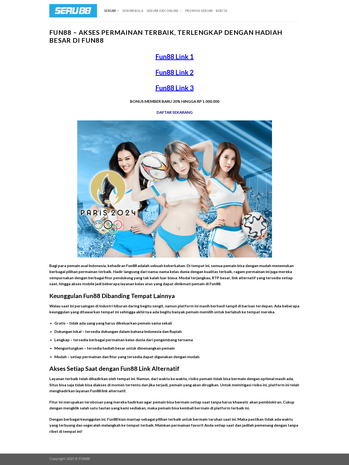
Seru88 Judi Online (164, 10)
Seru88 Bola (132, 11)
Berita (221, 11)
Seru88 (111, 10)
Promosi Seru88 (199, 11)
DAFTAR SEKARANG (175, 112)
